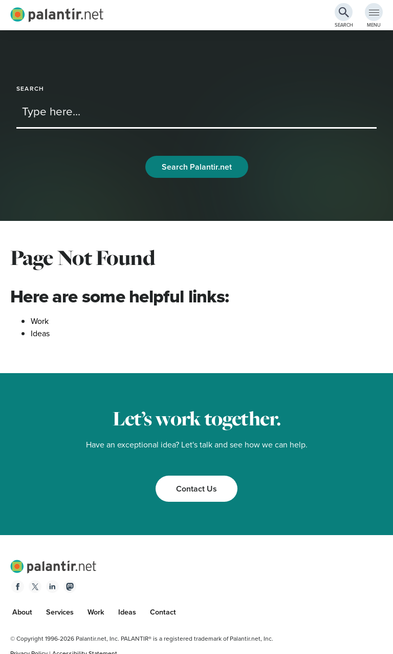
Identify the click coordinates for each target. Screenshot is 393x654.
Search (30, 89)
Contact (163, 612)
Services (60, 612)
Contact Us (196, 489)
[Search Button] (344, 12)
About (22, 612)
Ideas (40, 333)
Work (40, 321)
